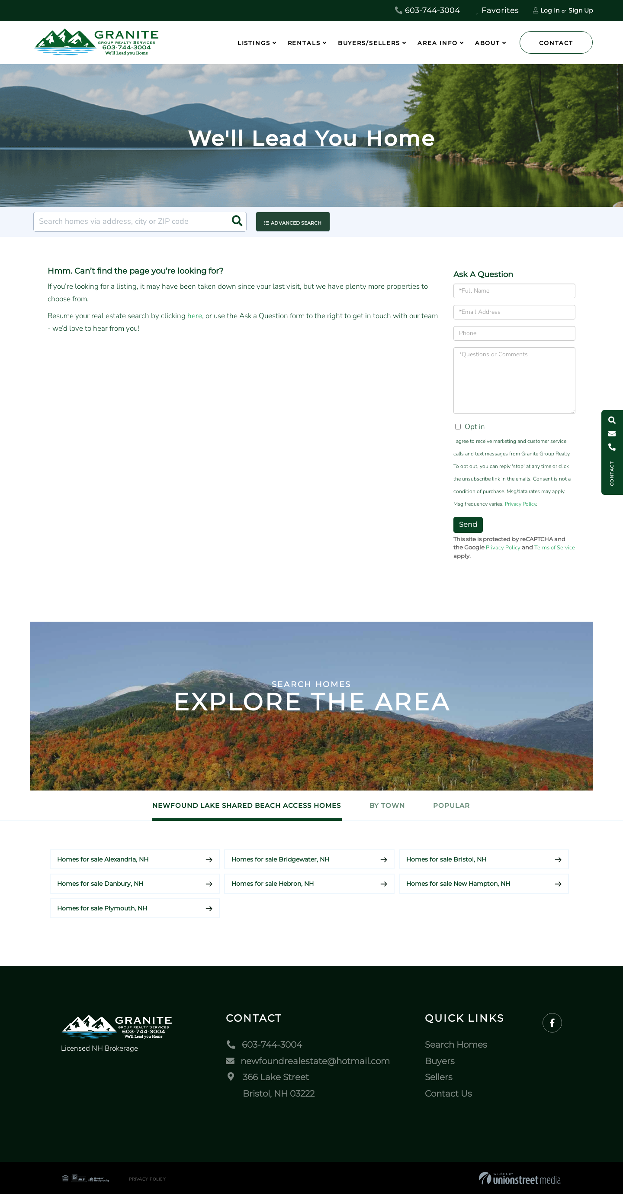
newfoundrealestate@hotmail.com (308, 1060)
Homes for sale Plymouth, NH (102, 908)
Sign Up (580, 10)
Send (468, 524)
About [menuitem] (487, 42)
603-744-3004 (427, 10)
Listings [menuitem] (254, 42)
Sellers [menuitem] (439, 1077)
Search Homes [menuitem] (456, 1044)
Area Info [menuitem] (437, 42)
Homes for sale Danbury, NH (100, 883)
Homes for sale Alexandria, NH (102, 859)
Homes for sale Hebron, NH (272, 883)
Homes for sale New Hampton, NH (458, 883)
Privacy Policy (520, 503)
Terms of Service (554, 548)
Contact (556, 42)
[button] (236, 221)
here (194, 316)
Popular (454, 805)
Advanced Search (297, 222)
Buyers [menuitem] (440, 1060)
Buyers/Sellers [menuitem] (369, 42)
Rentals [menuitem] (304, 42)
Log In (549, 10)
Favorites (497, 10)
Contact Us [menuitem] (448, 1093)
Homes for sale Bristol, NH (446, 859)
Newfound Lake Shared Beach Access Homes (244, 805)
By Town (387, 805)
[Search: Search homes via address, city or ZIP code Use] (140, 222)
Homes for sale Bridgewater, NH (280, 859)
